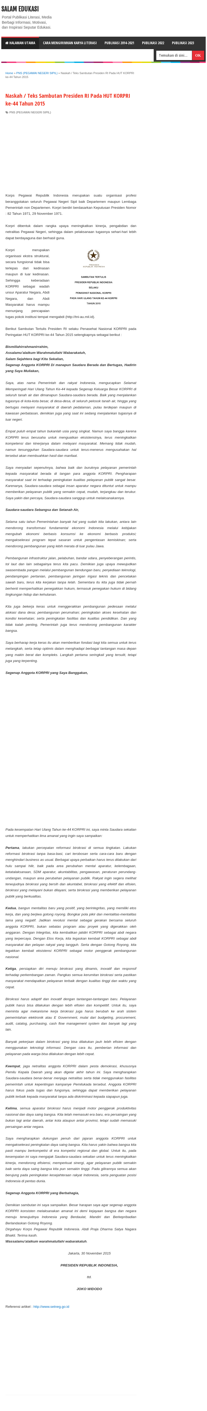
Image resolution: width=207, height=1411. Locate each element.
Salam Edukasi (20, 9)
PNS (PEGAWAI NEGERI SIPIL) (30, 112)
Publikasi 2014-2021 (119, 42)
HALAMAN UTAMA (20, 42)
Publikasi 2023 (183, 42)
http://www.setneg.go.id (51, 1307)
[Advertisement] (70, 153)
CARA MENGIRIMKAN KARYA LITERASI (70, 42)
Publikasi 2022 (153, 42)
